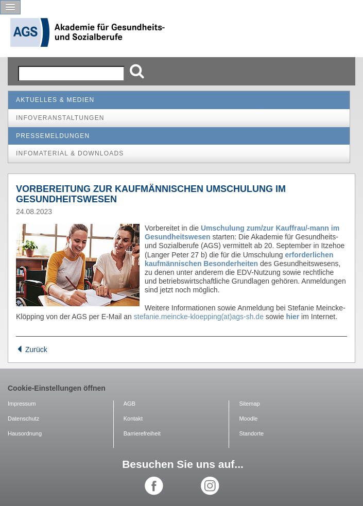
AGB (129, 403)
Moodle (248, 418)
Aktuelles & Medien (55, 99)
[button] (10, 7)
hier (293, 316)
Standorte (251, 433)
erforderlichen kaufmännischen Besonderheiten (239, 259)
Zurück (31, 349)
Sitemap (249, 403)
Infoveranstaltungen (60, 117)
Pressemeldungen (53, 135)
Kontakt (133, 418)
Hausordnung (25, 433)
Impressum (22, 403)
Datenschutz (23, 418)
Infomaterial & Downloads (70, 153)
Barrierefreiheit (142, 433)
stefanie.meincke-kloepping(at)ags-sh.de (199, 316)
